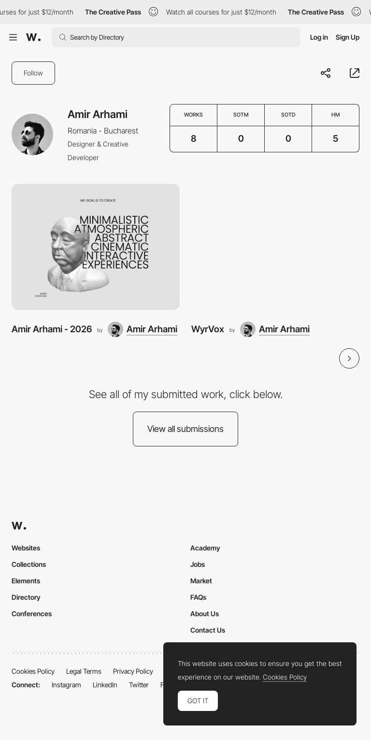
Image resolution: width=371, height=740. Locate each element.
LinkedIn (105, 685)
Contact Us (207, 630)
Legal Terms (83, 671)
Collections (29, 564)
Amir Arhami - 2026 (52, 329)
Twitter (139, 685)
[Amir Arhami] (142, 329)
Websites (26, 548)
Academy (205, 548)
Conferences (32, 613)
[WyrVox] (275, 247)
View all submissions (185, 429)
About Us (204, 613)
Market (201, 581)
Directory (26, 597)
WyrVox (207, 329)
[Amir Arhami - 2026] (96, 247)
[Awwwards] (33, 37)
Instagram (66, 685)
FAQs (198, 597)
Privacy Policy (133, 671)
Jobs (197, 564)
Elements (26, 581)
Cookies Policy (33, 671)
